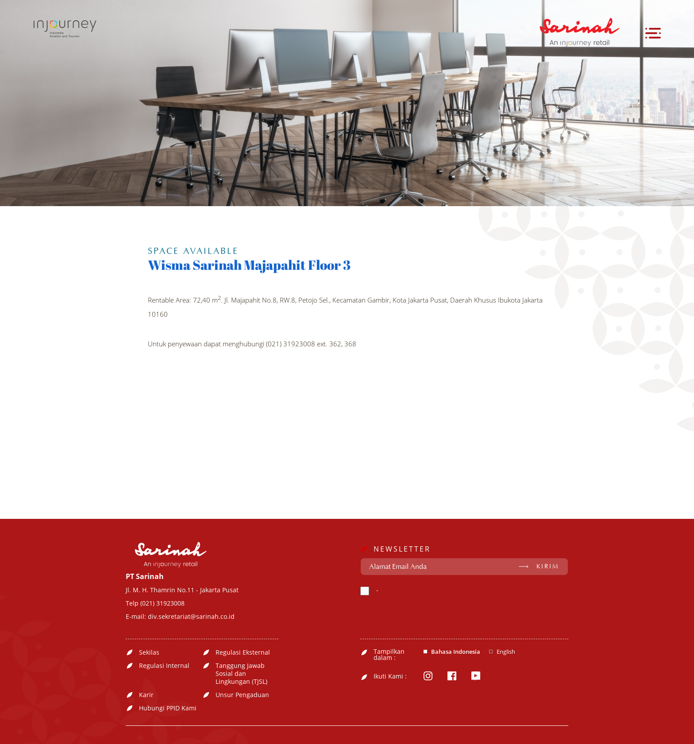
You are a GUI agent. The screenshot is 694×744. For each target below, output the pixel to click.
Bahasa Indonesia (455, 652)
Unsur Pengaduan (242, 695)
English (506, 652)
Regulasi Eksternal (243, 652)
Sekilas (149, 652)
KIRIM (547, 566)
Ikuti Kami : (390, 676)
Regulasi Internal (164, 666)
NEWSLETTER (402, 549)
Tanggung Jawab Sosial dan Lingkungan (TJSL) (241, 674)
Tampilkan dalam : (389, 654)
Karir (146, 695)
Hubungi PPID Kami (168, 708)
